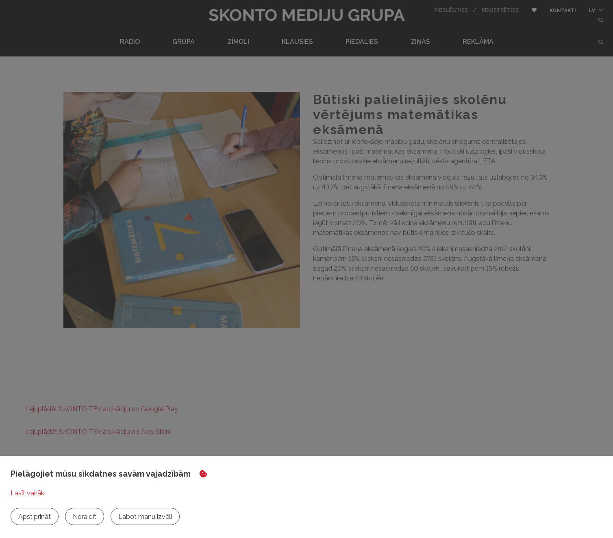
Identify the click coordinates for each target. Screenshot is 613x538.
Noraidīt (84, 517)
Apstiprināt (34, 517)
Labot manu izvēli (145, 517)
